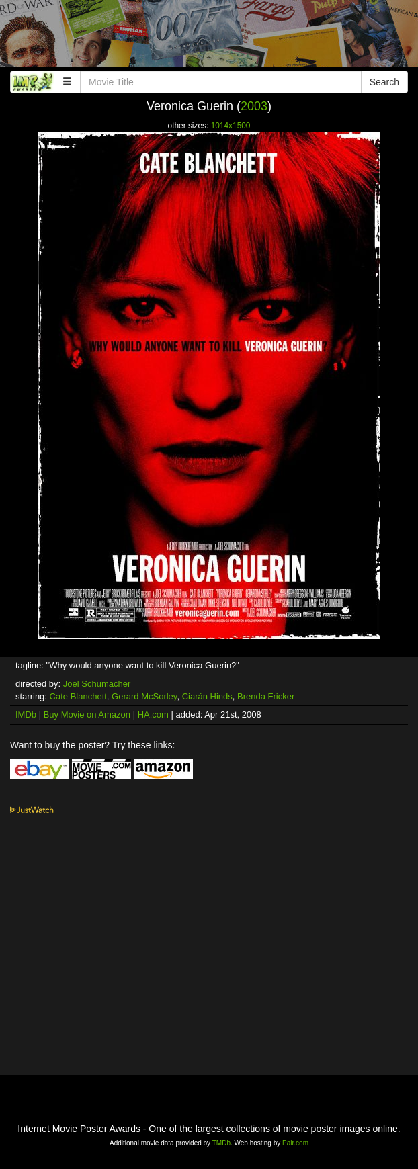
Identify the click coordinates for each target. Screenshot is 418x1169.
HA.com (153, 714)
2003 (254, 106)
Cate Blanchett (78, 696)
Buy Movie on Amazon (87, 714)
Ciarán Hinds (207, 696)
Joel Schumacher (96, 684)
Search (384, 82)
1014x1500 (231, 125)
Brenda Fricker (265, 696)
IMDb (25, 714)
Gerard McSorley (144, 696)
